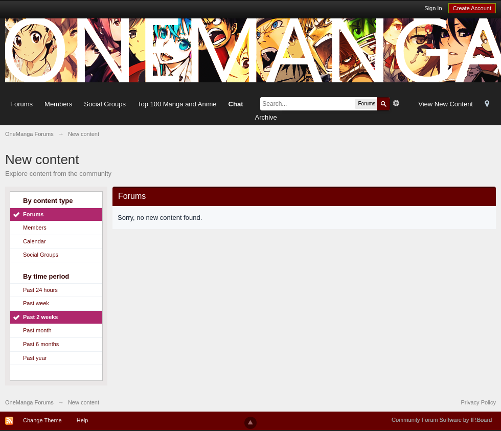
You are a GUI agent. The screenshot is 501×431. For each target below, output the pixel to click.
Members (58, 104)
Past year (35, 358)
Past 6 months (41, 344)
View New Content (445, 104)
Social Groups (105, 104)
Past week (36, 303)
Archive (266, 117)
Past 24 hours (40, 290)
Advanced (396, 103)
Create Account (472, 8)
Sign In (433, 8)
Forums (21, 104)
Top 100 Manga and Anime (177, 104)
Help (82, 420)
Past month (37, 330)
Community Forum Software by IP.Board (442, 420)
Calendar (34, 241)
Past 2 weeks (40, 317)
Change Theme (42, 420)
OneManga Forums (29, 402)
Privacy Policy (478, 402)
